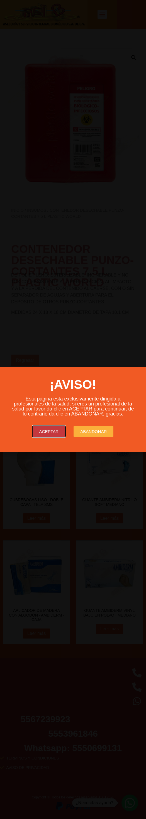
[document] (73, 409)
